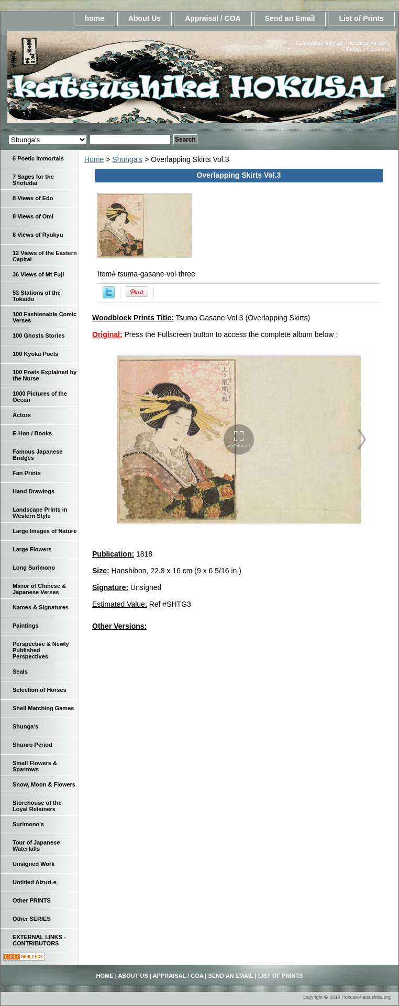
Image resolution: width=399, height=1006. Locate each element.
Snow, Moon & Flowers (44, 784)
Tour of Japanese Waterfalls (36, 845)
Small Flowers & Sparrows (35, 766)
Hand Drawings (33, 491)
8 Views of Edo (33, 198)
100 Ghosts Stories (39, 335)
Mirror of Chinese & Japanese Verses (39, 589)
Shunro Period (32, 745)
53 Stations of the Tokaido (37, 296)
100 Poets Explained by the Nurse (44, 375)
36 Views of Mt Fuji (38, 274)
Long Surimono (34, 567)
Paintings (26, 625)
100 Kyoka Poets (35, 354)
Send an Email (290, 18)
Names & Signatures (41, 607)
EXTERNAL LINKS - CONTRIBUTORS (39, 940)
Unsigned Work (33, 864)
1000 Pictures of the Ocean (40, 396)
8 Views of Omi (33, 216)
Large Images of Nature (44, 531)
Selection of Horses (39, 690)
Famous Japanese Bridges (37, 454)
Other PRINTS (32, 900)
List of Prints (361, 18)
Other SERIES (32, 919)
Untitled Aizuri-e (35, 882)
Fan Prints (27, 473)
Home (94, 159)
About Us (144, 18)
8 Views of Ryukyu (38, 235)
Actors (22, 415)
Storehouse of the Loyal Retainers (37, 806)
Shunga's (127, 159)
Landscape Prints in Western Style (40, 512)
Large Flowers (32, 549)
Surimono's (28, 824)
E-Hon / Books (32, 433)
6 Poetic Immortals (38, 158)
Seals (20, 671)
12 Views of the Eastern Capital (45, 256)
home (94, 18)
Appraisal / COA (213, 18)
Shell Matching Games (43, 708)
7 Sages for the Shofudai (33, 180)
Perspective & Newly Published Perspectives (41, 650)
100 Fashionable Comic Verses (44, 317)
